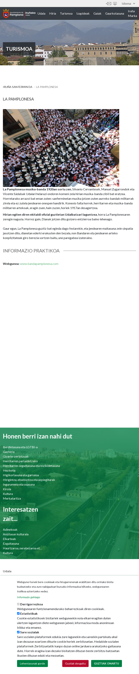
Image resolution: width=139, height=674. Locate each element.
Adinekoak (10, 529)
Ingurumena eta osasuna (19, 484)
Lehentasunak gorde (32, 665)
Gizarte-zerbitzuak (16, 456)
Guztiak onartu (106, 665)
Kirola (7, 489)
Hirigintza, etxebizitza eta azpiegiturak (29, 479)
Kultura (8, 493)
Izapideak (83, 13)
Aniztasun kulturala (15, 534)
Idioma (128, 3)
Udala (41, 13)
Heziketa (9, 470)
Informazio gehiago (28, 598)
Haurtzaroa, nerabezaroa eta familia (23, 548)
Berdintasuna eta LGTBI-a (20, 447)
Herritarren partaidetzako (20, 461)
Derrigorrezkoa (31, 605)
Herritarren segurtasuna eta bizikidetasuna (31, 465)
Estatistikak (29, 615)
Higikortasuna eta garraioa (21, 475)
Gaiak (97, 13)
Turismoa (66, 13)
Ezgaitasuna (11, 543)
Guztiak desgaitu (75, 665)
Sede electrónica (115, 3)
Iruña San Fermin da (17, 86)
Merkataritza (12, 498)
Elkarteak (9, 539)
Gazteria (9, 451)
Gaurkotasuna (114, 13)
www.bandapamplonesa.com (39, 263)
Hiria (52, 13)
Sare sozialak (29, 633)
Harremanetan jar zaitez (108, 3)
